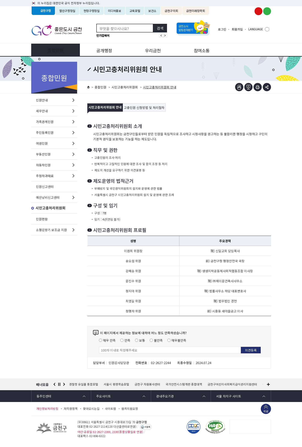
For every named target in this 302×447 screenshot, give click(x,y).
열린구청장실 (67, 11)
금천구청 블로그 (267, 11)
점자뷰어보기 (239, 87)
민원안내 (42, 100)
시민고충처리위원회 (51, 208)
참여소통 (199, 50)
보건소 (152, 11)
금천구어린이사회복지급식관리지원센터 (232, 384)
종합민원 (55, 50)
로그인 (222, 29)
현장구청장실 (92, 11)
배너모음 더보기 (268, 384)
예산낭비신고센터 (47, 197)
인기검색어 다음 (165, 35)
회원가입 (237, 29)
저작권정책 (71, 408)
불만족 (158, 340)
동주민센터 (43, 396)
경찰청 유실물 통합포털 (83, 384)
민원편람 (42, 219)
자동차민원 (43, 165)
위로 (266, 411)
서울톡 (147, 427)
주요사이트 (103, 396)
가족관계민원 (45, 121)
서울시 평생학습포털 (116, 384)
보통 (142, 340)
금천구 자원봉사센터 (147, 384)
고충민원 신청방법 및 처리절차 (144, 107)
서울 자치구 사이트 (228, 396)
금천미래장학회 (195, 11)
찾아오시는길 (91, 408)
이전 (54, 384)
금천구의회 (171, 11)
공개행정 (103, 50)
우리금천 (151, 50)
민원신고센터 (45, 186)
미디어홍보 (114, 11)
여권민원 (42, 143)
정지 (59, 384)
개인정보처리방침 (47, 408)
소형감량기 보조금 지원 (51, 229)
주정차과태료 (45, 175)
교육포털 (135, 11)
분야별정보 (247, 50)
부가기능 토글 (267, 87)
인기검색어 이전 (161, 35)
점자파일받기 (248, 87)
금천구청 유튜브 (258, 11)
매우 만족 (109, 340)
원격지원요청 (129, 408)
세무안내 (42, 111)
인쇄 (258, 87)
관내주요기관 (165, 396)
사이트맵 (110, 408)
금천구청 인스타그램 (250, 11)
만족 (127, 340)
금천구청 (45, 11)
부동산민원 (43, 154)
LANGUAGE (255, 29)
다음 (64, 384)
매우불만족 (179, 340)
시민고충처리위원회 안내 (105, 107)
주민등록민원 (45, 132)
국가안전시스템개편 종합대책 (184, 384)
